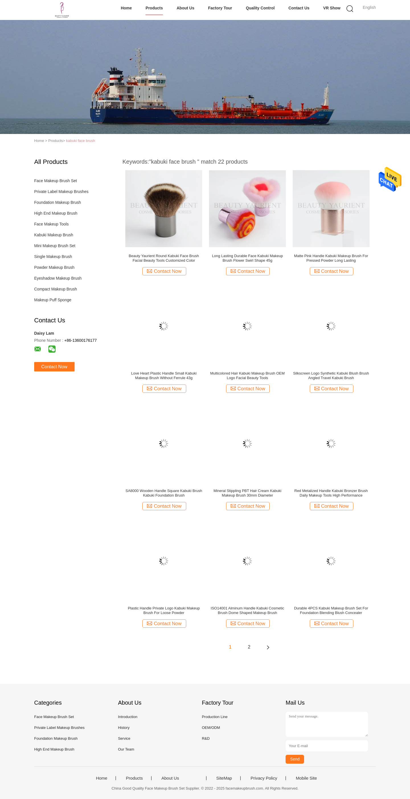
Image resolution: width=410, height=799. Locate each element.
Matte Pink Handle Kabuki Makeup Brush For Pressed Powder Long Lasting (331, 258)
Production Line (214, 717)
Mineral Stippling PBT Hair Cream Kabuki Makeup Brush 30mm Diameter (247, 493)
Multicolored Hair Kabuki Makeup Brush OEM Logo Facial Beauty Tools (247, 375)
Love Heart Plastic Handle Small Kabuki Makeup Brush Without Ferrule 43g (164, 375)
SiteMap (224, 778)
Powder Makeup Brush (54, 267)
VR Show (332, 8)
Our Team (126, 749)
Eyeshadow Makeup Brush (58, 278)
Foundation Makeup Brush (57, 202)
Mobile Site (306, 778)
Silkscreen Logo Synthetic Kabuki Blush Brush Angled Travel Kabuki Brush (331, 375)
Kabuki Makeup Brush (53, 235)
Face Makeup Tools (51, 224)
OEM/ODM (211, 727)
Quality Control (260, 8)
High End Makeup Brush (55, 213)
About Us (185, 8)
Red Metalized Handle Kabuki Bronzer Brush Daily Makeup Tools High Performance (331, 493)
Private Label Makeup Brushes (61, 191)
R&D (206, 738)
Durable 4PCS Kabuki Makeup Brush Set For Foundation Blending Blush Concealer (331, 610)
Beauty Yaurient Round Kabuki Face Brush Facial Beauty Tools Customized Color (164, 258)
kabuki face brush (80, 141)
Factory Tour (220, 8)
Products (154, 8)
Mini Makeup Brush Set (54, 245)
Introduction (127, 717)
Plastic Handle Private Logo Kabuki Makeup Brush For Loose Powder (164, 610)
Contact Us (298, 8)
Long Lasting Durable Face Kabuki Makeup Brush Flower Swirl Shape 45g (247, 258)
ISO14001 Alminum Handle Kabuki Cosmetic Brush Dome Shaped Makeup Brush (247, 610)
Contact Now (54, 366)
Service (124, 738)
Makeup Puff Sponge (52, 300)
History (123, 727)
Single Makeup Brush (53, 256)
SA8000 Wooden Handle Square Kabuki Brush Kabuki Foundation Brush (164, 493)
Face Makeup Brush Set (55, 180)
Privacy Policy (264, 778)
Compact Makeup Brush (55, 289)
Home (126, 8)
